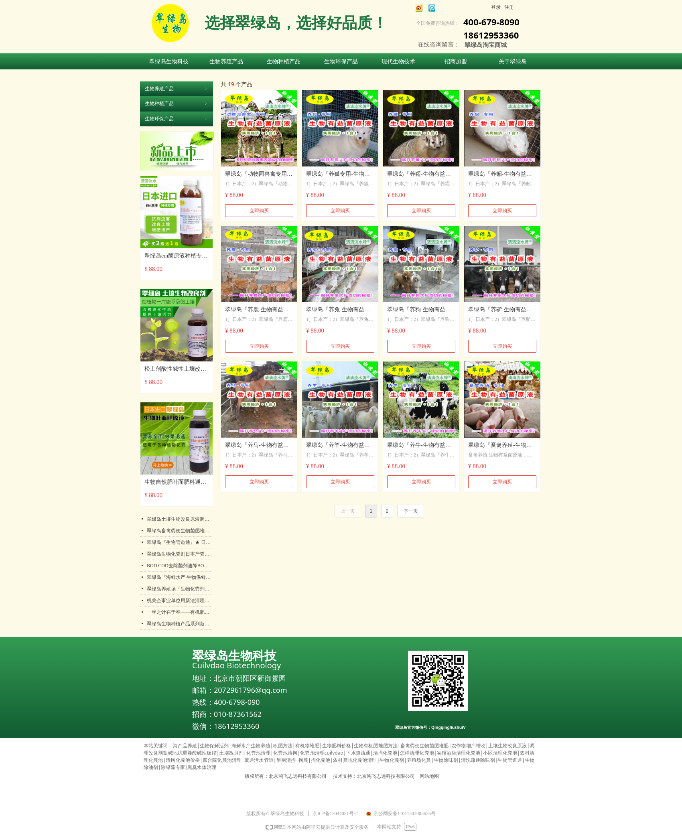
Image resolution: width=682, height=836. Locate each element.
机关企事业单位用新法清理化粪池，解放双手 (179, 600)
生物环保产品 (176, 119)
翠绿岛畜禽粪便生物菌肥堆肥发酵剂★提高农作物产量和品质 (179, 531)
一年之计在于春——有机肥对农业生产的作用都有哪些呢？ (179, 612)
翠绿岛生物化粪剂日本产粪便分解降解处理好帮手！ (179, 554)
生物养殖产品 (176, 88)
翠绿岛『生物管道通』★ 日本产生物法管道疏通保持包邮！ (179, 542)
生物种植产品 (176, 103)
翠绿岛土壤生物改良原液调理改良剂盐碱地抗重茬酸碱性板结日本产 (179, 519)
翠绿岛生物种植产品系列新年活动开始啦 (179, 624)
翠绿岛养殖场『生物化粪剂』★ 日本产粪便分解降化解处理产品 (179, 589)
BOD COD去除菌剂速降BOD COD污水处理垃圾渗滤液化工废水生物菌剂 (179, 565)
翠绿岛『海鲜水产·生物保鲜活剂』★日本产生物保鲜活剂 (179, 577)
